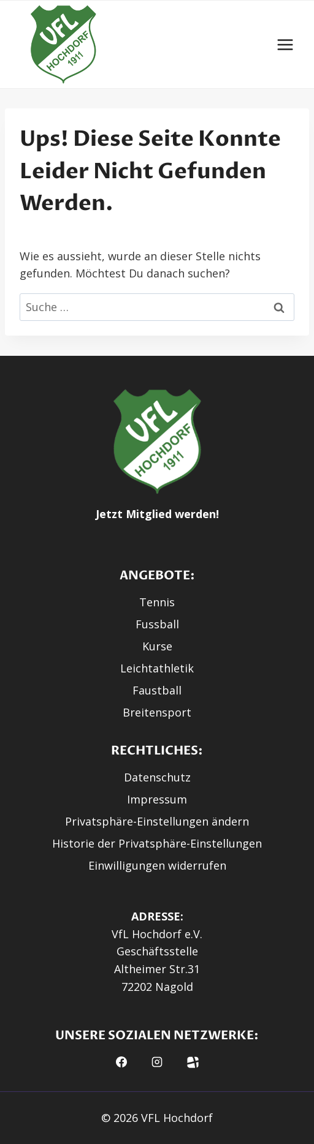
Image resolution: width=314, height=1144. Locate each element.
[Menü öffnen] (284, 44)
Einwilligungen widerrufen (157, 865)
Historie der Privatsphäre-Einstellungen (157, 843)
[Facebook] (121, 1062)
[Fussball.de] (193, 1062)
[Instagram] (157, 1062)
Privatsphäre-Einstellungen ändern (157, 821)
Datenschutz (157, 777)
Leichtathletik (157, 668)
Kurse (157, 646)
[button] (64, 44)
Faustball (157, 690)
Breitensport (157, 712)
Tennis (157, 602)
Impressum (157, 799)
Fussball (157, 624)
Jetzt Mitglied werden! (157, 513)
